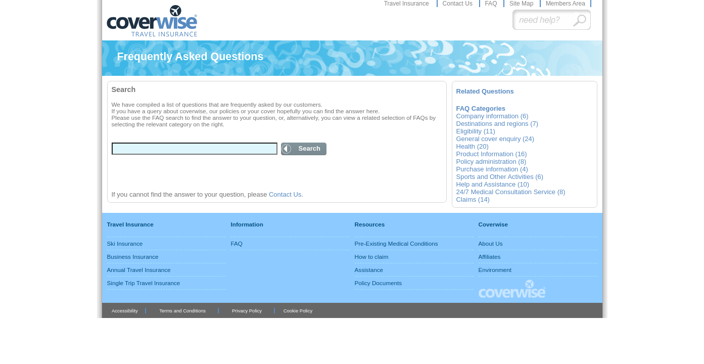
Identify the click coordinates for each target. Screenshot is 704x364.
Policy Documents (378, 283)
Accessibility (125, 310)
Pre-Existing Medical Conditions (396, 243)
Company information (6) (492, 116)
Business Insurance (133, 256)
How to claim (372, 256)
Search (309, 148)
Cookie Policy (298, 310)
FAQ (491, 3)
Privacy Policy (247, 310)
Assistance (369, 269)
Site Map (522, 3)
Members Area (565, 3)
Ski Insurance (125, 243)
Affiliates (490, 256)
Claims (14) (473, 199)
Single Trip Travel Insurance (143, 283)
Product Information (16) (491, 154)
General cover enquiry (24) (495, 139)
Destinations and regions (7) (497, 123)
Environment (495, 269)
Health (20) (472, 146)
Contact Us (459, 3)
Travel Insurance (407, 3)
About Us (491, 243)
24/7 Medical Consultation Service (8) (511, 192)
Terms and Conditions (182, 310)
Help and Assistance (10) (493, 184)
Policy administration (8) (491, 161)
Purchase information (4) (492, 169)
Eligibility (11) (475, 131)
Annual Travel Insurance (139, 269)
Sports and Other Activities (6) (500, 176)
